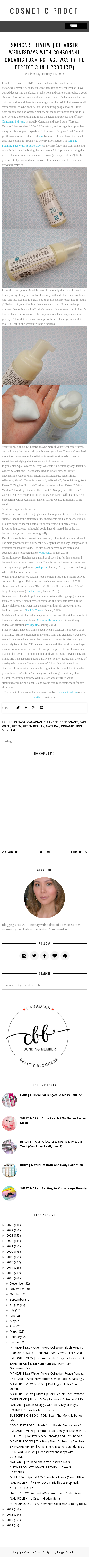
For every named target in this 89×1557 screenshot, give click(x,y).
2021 (10, 1246)
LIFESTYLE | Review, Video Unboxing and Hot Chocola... (47, 1436)
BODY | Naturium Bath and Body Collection (51, 1165)
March (14, 1331)
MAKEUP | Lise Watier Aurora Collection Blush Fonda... (46, 1347)
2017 (10, 1267)
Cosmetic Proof (44, 10)
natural (52, 726)
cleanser (51, 722)
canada (20, 722)
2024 (10, 1230)
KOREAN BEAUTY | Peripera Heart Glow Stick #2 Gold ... (47, 1353)
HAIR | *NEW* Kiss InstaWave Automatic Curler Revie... (46, 1493)
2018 (10, 1262)
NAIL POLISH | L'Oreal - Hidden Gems (35, 1498)
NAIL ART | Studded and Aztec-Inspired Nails (40, 1462)
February (16, 1337)
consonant (68, 722)
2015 (10, 1278)
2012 (10, 1520)
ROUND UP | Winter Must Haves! (32, 1410)
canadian (34, 722)
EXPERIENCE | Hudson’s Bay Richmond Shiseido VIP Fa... (47, 1399)
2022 (10, 1241)
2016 (10, 1273)
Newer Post (12, 852)
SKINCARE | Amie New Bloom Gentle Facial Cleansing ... (47, 1379)
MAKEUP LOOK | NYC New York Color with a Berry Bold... (48, 1504)
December (17, 1283)
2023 (10, 1235)
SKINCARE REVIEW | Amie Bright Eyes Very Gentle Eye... (47, 1446)
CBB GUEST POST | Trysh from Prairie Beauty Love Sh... (47, 1425)
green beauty (33, 726)
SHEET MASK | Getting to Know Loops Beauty (53, 1188)
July (12, 1310)
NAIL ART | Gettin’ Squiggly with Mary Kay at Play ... (44, 1405)
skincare (9, 730)
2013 (10, 1514)
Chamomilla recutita (48, 620)
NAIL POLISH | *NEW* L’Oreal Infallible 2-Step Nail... (45, 1483)
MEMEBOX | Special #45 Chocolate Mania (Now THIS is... (48, 1477)
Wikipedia (44, 552)
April (13, 1326)
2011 (10, 1525)
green (16, 726)
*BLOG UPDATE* (21, 1488)
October (15, 1294)
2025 (10, 1225)
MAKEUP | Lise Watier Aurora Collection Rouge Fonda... (47, 1373)
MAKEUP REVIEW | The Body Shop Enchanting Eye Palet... (48, 1441)
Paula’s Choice (34, 610)
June (13, 1315)
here (41, 136)
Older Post (77, 852)
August (14, 1305)
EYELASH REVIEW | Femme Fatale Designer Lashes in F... (48, 1431)
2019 (10, 1257)
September (17, 1299)
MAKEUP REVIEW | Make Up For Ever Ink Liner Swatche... (48, 1394)
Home (46, 852)
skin (78, 726)
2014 (10, 1509)
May (13, 1321)
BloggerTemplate (66, 1552)
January (15, 1342)
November (17, 1289)
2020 (10, 1251)
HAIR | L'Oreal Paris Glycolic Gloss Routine (51, 1095)
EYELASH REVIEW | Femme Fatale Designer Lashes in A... (48, 1358)
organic (67, 726)
